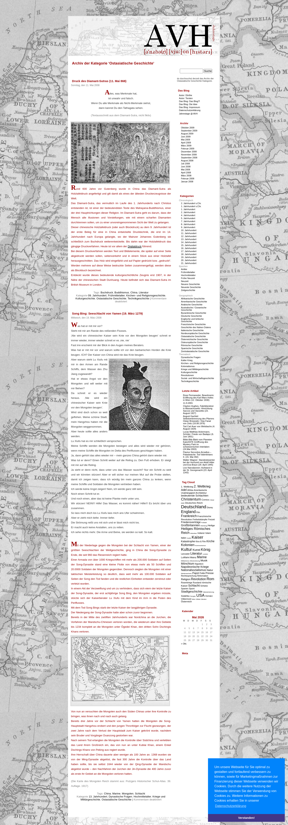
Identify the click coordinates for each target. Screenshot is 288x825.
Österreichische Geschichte (194, 339)
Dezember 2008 (189, 151)
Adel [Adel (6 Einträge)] (184, 489)
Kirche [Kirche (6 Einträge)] (210, 541)
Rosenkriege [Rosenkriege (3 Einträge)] (186, 583)
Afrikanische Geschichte (193, 298)
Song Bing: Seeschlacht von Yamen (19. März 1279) (107, 313)
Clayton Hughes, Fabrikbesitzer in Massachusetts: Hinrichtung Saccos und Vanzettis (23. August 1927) (198, 409)
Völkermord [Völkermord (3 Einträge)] (186, 599)
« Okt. (184, 643)
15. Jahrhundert (188, 245)
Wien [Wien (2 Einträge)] (193, 599)
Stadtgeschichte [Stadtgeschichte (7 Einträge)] (191, 591)
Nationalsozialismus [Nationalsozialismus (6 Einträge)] (193, 570)
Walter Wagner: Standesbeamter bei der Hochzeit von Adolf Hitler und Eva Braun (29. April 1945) (199, 462)
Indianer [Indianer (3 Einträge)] (201, 533)
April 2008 (186, 172)
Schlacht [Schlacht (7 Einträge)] (194, 585)
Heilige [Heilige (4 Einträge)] (211, 525)
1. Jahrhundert (188, 209)
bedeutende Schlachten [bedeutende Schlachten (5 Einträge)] (194, 495)
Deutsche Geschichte (191, 316)
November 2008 (189, 154)
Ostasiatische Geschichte (111, 298)
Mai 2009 (185, 139)
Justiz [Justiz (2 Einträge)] (189, 538)
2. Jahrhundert (188, 212)
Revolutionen (187, 375)
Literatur (143, 292)
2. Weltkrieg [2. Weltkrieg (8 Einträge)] (202, 486)
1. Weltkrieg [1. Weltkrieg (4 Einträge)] (187, 486)
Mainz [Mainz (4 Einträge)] (193, 557)
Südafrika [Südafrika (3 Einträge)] (185, 596)
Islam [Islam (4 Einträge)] (208, 533)
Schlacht (140, 793)
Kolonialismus (188, 366)
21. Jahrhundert (188, 263)
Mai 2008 (185, 169)
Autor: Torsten (186, 98)
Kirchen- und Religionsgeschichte (145, 295)
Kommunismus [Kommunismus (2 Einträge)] (200, 545)
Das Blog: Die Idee (188, 104)
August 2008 (187, 160)
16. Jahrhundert (188, 248)
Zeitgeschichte (188, 290)
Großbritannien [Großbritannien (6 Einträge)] (190, 525)
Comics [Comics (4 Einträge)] (205, 499)
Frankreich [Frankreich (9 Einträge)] (189, 516)
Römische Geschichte (191, 345)
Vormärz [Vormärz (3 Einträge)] (209, 596)
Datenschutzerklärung (189, 110)
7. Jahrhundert (188, 221)
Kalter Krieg (186, 360)
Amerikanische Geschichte (194, 301)
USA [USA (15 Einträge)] (200, 595)
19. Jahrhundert (188, 257)
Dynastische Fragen (120, 796)
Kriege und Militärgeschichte (195, 369)
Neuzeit (184, 281)
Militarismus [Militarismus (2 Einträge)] (185, 561)
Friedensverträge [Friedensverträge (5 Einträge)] (191, 522)
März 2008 (186, 175)
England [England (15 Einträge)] (188, 511)
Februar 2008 (187, 178)
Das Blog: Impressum (189, 107)
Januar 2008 (187, 181)
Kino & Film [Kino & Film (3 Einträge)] (201, 541)
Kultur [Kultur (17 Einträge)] (186, 549)
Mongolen (127, 793)
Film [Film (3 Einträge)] (198, 512)
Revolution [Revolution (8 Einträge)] (198, 579)
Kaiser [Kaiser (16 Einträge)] (197, 537)
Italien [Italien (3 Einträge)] (183, 538)
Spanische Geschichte (192, 348)
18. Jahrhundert (188, 254)
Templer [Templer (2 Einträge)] (193, 596)
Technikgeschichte (138, 298)
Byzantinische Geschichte (193, 313)
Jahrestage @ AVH (188, 113)
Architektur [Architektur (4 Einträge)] (201, 492)
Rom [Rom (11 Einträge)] (210, 579)
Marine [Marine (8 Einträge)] (202, 557)
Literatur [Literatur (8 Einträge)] (196, 553)
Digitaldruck (135, 246)
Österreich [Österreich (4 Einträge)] (186, 601)
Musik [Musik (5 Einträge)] (204, 560)
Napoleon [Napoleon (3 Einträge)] (199, 564)
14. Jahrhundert (188, 242)
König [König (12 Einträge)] (205, 549)
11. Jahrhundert (188, 233)
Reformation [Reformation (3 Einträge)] (202, 576)
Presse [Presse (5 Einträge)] (210, 573)
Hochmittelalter (142, 796)
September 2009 (189, 130)
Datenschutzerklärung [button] (230, 806)
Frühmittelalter (116, 295)
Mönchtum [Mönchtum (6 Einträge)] (187, 563)
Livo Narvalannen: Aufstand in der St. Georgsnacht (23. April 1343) (197, 470)
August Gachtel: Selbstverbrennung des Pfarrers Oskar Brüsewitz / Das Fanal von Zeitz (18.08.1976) (198, 420)
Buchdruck (107, 292)
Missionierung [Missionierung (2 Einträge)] (195, 561)
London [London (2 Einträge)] (205, 554)
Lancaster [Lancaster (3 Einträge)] (185, 554)
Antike (184, 269)
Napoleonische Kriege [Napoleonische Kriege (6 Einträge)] (195, 566)
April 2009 (186, 142)
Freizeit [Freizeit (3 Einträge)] (211, 519)
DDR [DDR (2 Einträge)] (182, 503)
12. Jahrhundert (188, 236)
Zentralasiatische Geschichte (195, 351)
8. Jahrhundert (188, 224)
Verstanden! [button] (246, 817)
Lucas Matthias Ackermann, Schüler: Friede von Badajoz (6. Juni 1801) (198, 434)
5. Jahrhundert (188, 218)
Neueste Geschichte (191, 287)
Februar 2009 (187, 148)
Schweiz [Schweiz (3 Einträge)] (204, 586)
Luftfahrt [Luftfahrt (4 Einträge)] (185, 557)
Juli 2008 (185, 163)
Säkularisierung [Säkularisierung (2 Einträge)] (208, 592)
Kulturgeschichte (85, 298)
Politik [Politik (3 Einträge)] (202, 573)
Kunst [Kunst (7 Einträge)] (196, 549)
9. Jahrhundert (188, 227)
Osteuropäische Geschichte (194, 342)
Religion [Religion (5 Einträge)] (185, 579)
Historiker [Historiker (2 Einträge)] (193, 533)
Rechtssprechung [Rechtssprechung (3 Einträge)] (189, 576)
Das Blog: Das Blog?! (189, 101)
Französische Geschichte (193, 324)
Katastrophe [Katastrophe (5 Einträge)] (188, 541)
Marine (116, 793)
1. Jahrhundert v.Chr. (191, 206)
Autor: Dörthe (185, 95)
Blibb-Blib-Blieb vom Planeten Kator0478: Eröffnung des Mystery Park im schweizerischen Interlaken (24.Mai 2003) (197, 444)
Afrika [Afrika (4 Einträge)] (190, 490)
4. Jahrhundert (188, 215)
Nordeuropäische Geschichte (195, 333)
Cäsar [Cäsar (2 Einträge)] (212, 500)
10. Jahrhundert (188, 230)
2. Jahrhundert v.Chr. (191, 203)
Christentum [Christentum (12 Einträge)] (191, 499)
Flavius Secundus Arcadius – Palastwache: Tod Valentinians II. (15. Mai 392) (198, 454)
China (133, 292)
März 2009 (186, 145)
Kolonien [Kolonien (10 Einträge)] (187, 545)
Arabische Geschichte (191, 304)
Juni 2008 (186, 166)
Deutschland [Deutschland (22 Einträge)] (193, 506)
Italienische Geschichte (192, 330)
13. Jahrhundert (98, 796)
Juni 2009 (186, 136)
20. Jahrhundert (188, 260)
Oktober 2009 (187, 127)
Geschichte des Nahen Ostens (196, 327)
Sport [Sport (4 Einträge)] (192, 588)
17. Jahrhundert (188, 251)
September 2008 (189, 157)
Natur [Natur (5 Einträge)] (210, 570)
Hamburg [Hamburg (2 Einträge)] (203, 526)
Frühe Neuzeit (188, 278)
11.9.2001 (188, 403)
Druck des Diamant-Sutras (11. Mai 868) (99, 81)
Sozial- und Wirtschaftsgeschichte (197, 378)
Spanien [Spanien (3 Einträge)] (184, 589)
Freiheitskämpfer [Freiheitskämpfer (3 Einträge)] (200, 519)
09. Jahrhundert (97, 295)
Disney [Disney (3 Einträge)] (210, 507)
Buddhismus (121, 292)
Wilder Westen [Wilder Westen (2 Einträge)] (201, 599)
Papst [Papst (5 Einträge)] (195, 573)
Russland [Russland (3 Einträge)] (197, 583)
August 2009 (187, 133)
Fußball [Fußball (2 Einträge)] (204, 522)
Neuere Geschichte (190, 284)
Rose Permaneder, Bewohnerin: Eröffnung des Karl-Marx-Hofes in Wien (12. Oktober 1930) (198, 397)
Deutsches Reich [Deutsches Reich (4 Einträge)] (194, 502)
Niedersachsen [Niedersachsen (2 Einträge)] (186, 573)
